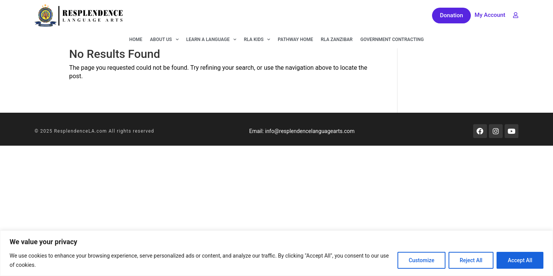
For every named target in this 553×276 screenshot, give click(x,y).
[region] (276, 253)
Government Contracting (392, 39)
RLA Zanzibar (337, 39)
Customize (421, 260)
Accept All (520, 260)
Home (135, 39)
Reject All (471, 260)
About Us (164, 39)
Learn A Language (211, 39)
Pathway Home (295, 39)
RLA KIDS (257, 39)
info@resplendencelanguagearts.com (309, 131)
